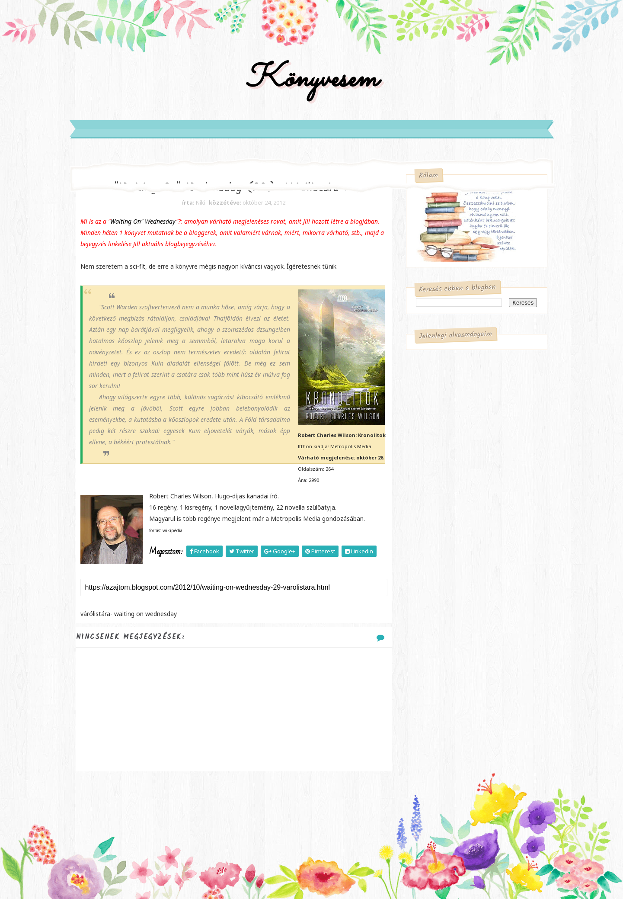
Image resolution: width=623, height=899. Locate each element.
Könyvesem (311, 79)
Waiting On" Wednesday (143, 221)
